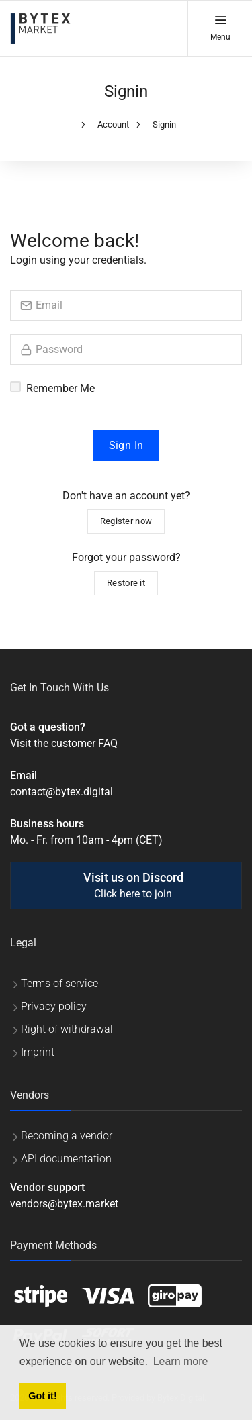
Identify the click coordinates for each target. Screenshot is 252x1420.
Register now (126, 521)
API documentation (66, 1158)
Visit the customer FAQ (64, 743)
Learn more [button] (180, 1361)
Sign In (126, 445)
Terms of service (59, 983)
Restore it (126, 583)
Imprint (37, 1052)
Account (113, 124)
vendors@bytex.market (64, 1203)
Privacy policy (54, 1006)
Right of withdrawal (67, 1029)
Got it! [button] (42, 1395)
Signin (164, 124)
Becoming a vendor (66, 1135)
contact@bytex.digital (61, 791)
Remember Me (60, 388)
